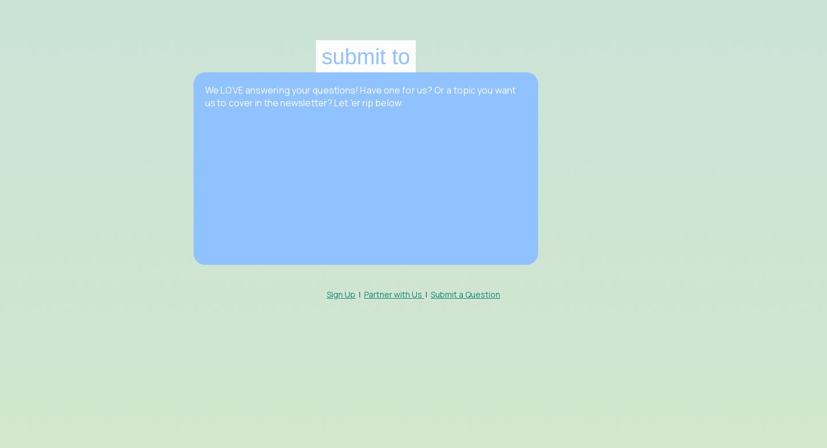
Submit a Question (465, 294)
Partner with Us (394, 294)
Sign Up (341, 294)
